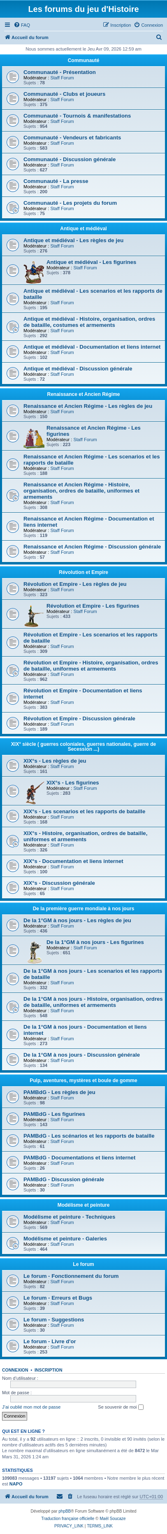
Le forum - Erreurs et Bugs (57, 1298)
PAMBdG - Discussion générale (63, 1179)
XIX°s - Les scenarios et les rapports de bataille (84, 811)
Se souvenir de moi (120, 1407)
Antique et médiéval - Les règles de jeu (73, 240)
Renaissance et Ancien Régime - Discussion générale (92, 547)
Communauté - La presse (55, 181)
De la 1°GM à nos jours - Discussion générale (81, 1055)
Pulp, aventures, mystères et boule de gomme (83, 1080)
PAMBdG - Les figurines (54, 1114)
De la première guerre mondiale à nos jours (84, 909)
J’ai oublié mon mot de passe (31, 1406)
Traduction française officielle (67, 1518)
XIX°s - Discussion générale (59, 883)
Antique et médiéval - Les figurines (91, 262)
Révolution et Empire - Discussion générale (79, 718)
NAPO (16, 1483)
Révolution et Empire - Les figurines (92, 606)
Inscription (49, 1369)
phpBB (64, 1511)
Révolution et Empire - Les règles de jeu (75, 584)
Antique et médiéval (83, 228)
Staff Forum (62, 77)
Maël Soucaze (112, 1518)
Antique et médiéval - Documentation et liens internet (91, 347)
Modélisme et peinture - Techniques (69, 1217)
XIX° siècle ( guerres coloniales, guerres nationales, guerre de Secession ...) (83, 746)
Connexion (15, 1369)
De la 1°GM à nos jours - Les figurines (95, 942)
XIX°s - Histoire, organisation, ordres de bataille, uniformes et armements (85, 836)
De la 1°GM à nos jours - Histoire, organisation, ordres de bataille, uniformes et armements (93, 1002)
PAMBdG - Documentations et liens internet (79, 1158)
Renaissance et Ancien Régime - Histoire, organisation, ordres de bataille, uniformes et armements (81, 490)
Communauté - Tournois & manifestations (77, 116)
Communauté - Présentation (59, 72)
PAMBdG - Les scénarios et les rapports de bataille (89, 1136)
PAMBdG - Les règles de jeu (59, 1092)
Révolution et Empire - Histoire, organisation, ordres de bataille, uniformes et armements (90, 665)
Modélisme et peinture (84, 1205)
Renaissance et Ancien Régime (83, 394)
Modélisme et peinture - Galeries (65, 1239)
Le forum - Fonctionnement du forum (71, 1276)
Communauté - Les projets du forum (70, 203)
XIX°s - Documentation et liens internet (73, 861)
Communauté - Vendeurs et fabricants (72, 137)
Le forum (83, 1264)
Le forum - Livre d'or (49, 1341)
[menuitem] (22, 25)
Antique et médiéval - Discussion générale (77, 369)
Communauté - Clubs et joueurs (64, 94)
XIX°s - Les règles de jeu (54, 761)
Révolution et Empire (83, 572)
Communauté (84, 60)
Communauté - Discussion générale (69, 159)
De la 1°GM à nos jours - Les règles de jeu (77, 920)
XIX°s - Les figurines (72, 783)
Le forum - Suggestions (53, 1320)
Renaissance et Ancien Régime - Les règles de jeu (87, 406)
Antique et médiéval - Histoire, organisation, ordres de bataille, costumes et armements (89, 322)
